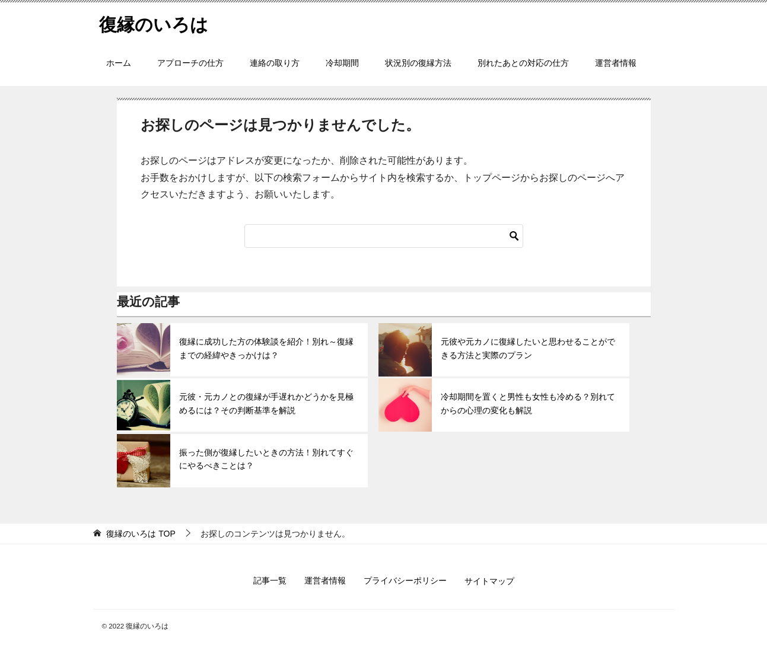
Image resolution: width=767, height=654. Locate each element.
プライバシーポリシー (405, 580)
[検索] (383, 236)
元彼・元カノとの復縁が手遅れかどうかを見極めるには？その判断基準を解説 (266, 403)
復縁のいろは (153, 22)
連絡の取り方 (275, 63)
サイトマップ (489, 581)
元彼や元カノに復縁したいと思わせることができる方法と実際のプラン (528, 348)
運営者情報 (615, 63)
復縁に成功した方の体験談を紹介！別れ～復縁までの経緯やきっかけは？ (266, 348)
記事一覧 (270, 580)
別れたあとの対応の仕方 (523, 63)
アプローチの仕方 (190, 63)
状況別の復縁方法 (418, 63)
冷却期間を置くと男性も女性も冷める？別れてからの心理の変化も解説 (528, 403)
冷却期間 (342, 63)
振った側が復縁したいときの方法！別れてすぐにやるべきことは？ (266, 459)
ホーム (118, 63)
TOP (140, 533)
